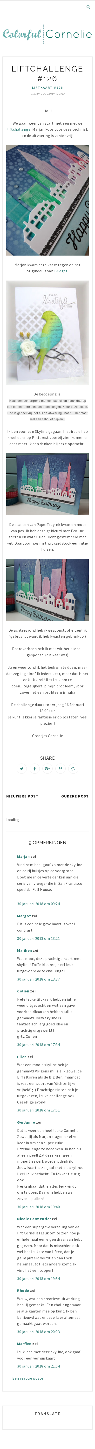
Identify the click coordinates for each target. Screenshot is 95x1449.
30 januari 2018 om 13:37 (38, 979)
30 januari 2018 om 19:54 (38, 1278)
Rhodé (23, 1290)
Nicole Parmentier (34, 1218)
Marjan (24, 856)
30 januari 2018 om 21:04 (38, 1366)
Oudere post (75, 796)
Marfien (24, 1343)
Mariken (24, 950)
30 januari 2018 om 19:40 (38, 1206)
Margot (24, 915)
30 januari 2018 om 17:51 (38, 1110)
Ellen (22, 1056)
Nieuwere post (22, 796)
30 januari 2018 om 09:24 (38, 903)
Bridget (61, 270)
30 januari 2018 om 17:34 (38, 1044)
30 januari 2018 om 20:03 (38, 1331)
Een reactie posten (29, 1378)
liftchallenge (19, 129)
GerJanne (26, 1122)
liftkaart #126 (47, 87)
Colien (23, 991)
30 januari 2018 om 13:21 (38, 938)
